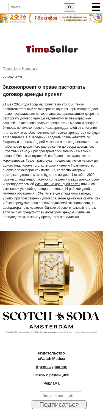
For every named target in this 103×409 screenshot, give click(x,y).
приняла (50, 104)
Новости (28, 69)
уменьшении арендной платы (57, 184)
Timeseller (10, 69)
